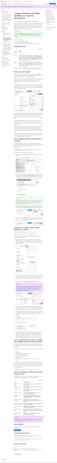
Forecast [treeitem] (4, 35)
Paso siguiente (48, 23)
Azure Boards (27, 10)
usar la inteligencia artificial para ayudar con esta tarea (26, 33)
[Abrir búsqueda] (51, 1)
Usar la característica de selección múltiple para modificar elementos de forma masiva (50, 19)
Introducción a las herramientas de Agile (24, 150)
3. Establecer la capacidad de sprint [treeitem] (7, 43)
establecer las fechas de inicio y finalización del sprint (27, 234)
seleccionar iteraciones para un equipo (23, 290)
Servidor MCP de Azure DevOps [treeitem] (6, 16)
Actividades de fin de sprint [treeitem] (6, 49)
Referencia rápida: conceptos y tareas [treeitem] (6, 24)
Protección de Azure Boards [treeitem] (6, 22)
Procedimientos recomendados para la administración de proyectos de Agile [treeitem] (7, 20)
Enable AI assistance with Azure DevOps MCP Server (30, 34)
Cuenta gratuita (46, 3)
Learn (15, 10)
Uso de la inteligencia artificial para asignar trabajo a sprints (50, 22)
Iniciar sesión (54, 1)
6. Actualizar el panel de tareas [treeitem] (7, 48)
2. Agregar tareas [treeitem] (5, 40)
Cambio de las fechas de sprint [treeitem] (7, 34)
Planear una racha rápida (49, 13)
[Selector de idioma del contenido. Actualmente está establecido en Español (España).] (4, 461)
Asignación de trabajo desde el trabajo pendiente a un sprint (50, 17)
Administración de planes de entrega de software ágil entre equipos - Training (25, 448)
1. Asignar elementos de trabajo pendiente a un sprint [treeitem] (7, 39)
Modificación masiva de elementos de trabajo (31, 369)
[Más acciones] (42, 10)
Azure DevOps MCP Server (23, 376)
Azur (17, 10)
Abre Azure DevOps (52, 3)
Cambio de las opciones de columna (21, 220)
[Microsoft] (1, 1)
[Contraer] (11, 9)
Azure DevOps (22, 10)
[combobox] (6, 11)
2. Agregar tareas (17, 430)
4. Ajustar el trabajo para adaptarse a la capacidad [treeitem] (6, 45)
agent (27, 419)
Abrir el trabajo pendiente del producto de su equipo (50, 15)
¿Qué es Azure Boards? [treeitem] (5, 17)
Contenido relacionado (49, 24)
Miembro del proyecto (22, 52)
